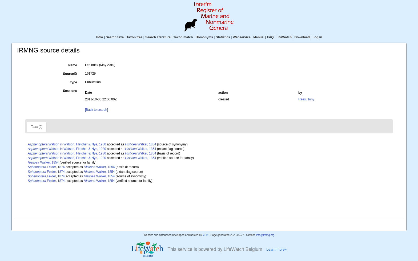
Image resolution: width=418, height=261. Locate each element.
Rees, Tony (306, 99)
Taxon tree (135, 37)
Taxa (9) (36, 127)
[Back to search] (96, 110)
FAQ (270, 37)
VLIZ (205, 235)
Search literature (158, 37)
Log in (317, 37)
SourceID (70, 74)
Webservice (242, 37)
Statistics (223, 37)
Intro (99, 37)
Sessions (70, 91)
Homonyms (204, 37)
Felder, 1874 (46, 167)
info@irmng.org (265, 235)
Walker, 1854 (140, 144)
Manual (258, 37)
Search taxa (115, 37)
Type (73, 82)
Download (302, 37)
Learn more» (276, 249)
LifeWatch (284, 37)
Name (72, 65)
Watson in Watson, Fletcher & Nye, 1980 (67, 144)
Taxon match (183, 37)
